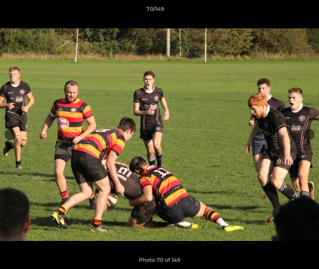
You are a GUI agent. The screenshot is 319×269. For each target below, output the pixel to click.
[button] (287, 10)
